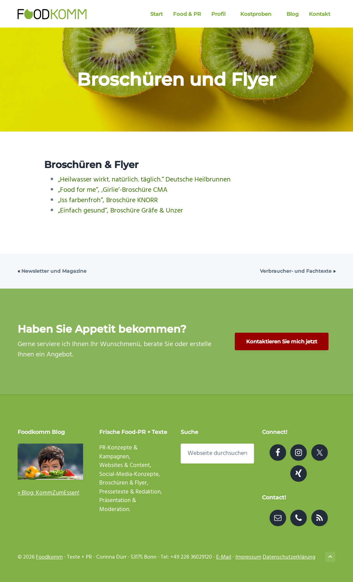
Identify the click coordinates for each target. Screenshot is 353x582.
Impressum (248, 557)
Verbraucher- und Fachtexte (296, 271)
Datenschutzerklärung (289, 557)
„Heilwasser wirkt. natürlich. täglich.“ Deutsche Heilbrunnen (144, 179)
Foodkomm (49, 557)
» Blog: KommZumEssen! (48, 493)
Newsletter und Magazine (54, 271)
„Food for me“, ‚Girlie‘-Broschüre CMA (113, 190)
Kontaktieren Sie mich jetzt (281, 341)
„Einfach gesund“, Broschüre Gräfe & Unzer (120, 210)
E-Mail (223, 557)
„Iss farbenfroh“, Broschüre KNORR (108, 200)
